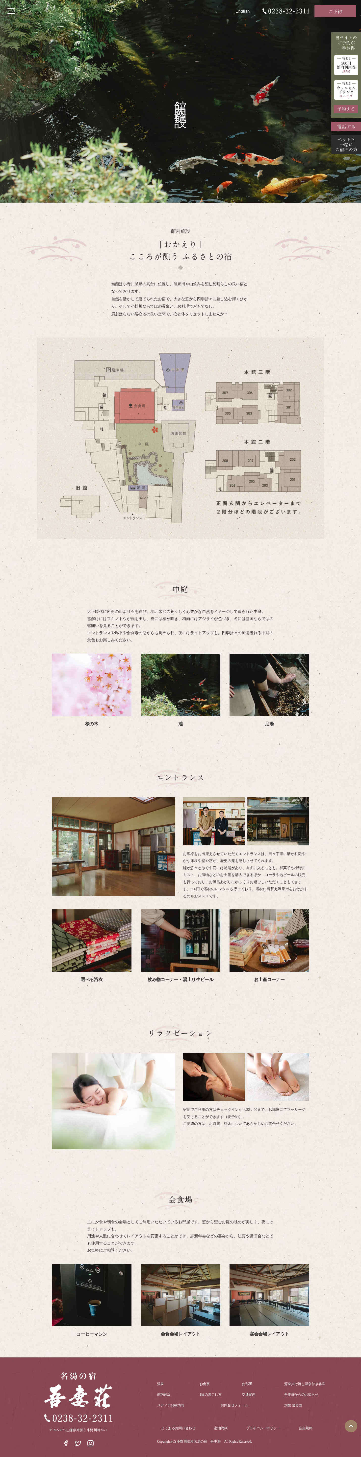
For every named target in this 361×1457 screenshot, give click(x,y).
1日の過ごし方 (211, 1394)
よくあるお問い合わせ (178, 1428)
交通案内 (249, 1394)
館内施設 (164, 1394)
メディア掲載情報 (170, 1405)
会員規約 (305, 1428)
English (242, 11)
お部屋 (247, 1384)
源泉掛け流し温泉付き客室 (304, 1384)
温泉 (160, 1384)
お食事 (205, 1384)
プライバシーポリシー (263, 1428)
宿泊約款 (221, 1428)
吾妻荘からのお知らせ (301, 1394)
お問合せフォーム (234, 1405)
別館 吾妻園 (293, 1405)
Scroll (180, 166)
